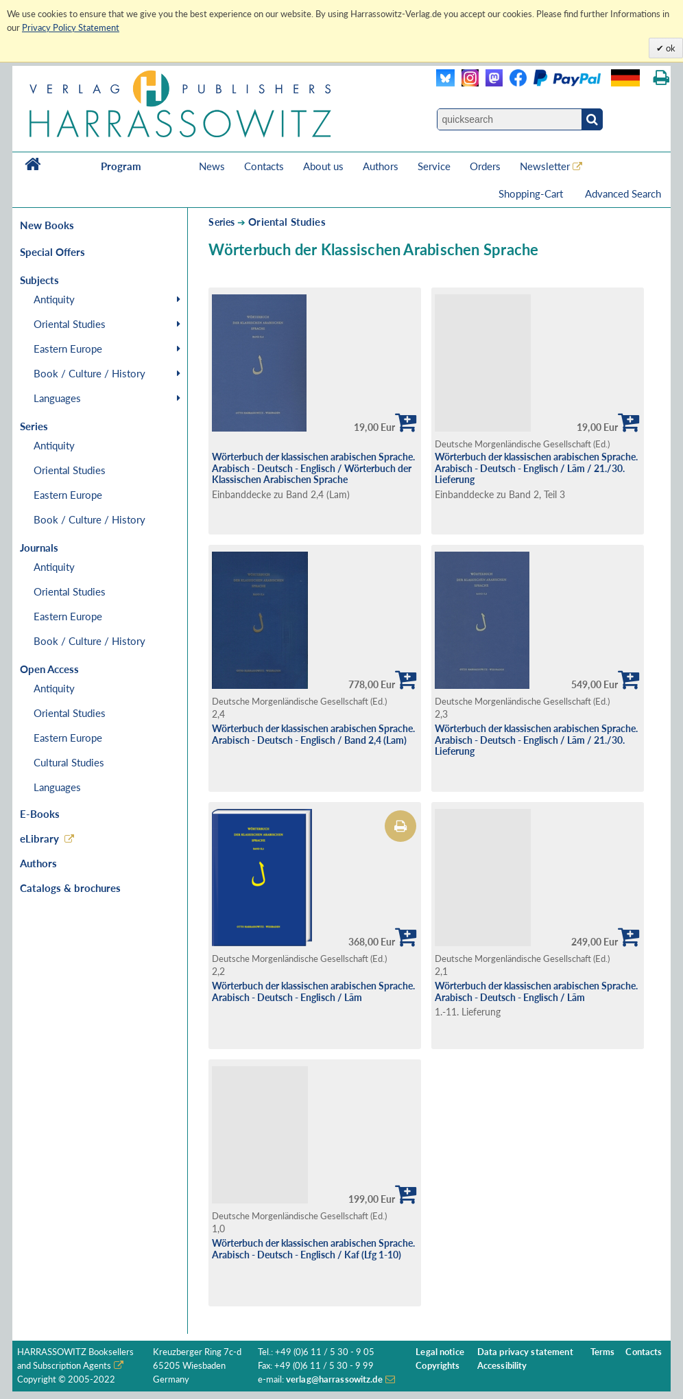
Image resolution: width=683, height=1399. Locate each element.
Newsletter (545, 166)
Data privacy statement (525, 1352)
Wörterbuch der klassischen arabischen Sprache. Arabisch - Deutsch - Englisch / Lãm (313, 991)
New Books (47, 225)
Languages (57, 398)
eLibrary (39, 838)
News (212, 166)
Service (434, 166)
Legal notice (440, 1352)
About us (323, 166)
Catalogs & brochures (70, 888)
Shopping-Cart (532, 193)
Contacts (264, 166)
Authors (380, 166)
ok (669, 48)
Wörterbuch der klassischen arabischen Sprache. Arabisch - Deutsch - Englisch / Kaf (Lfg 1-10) (313, 1248)
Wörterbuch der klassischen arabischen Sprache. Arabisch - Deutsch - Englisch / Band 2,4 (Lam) (313, 734)
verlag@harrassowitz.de (334, 1379)
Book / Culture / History (89, 373)
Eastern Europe (68, 348)
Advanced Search (623, 193)
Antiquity (54, 299)
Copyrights (437, 1366)
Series (221, 222)
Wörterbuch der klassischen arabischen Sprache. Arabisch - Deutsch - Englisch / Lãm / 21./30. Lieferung (536, 468)
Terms (602, 1352)
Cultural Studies (69, 762)
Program (121, 166)
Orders (485, 166)
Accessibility (502, 1366)
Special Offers (52, 252)
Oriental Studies (70, 324)
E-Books (40, 814)
